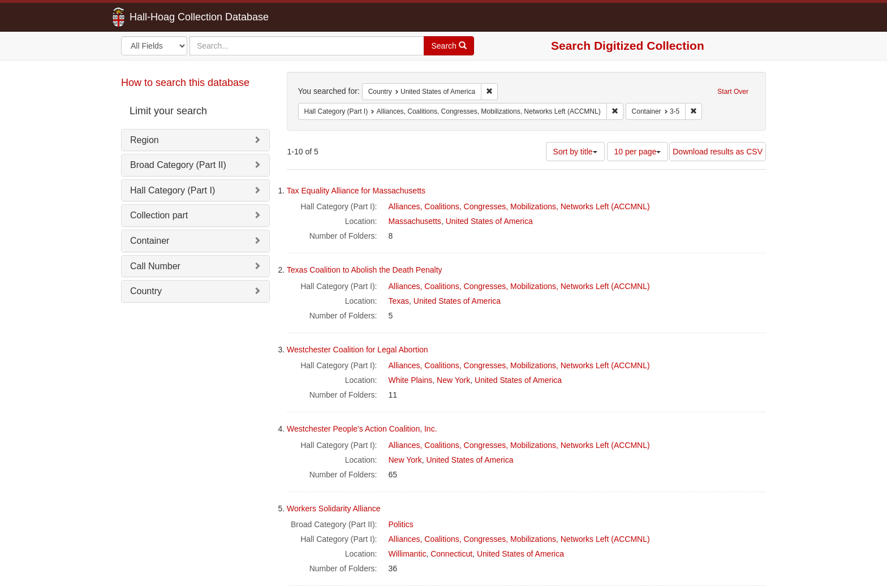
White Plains (411, 380)
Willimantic (408, 553)
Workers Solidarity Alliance (333, 508)
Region (144, 140)
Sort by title (575, 151)
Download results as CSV (718, 151)
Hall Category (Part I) (172, 190)
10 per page (637, 151)
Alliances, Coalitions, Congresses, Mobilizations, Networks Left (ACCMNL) (519, 206)
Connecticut (451, 553)
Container (149, 240)
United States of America (489, 221)
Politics (401, 524)
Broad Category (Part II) (178, 165)
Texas (399, 300)
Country (146, 291)
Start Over (732, 92)
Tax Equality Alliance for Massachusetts (356, 190)
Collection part (159, 215)
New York (453, 380)
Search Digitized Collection (627, 45)
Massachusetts (415, 221)
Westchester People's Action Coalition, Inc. (362, 428)
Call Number (155, 266)
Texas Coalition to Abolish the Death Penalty (364, 269)
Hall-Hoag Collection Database (163, 17)
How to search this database (185, 82)
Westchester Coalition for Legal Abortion (357, 349)
